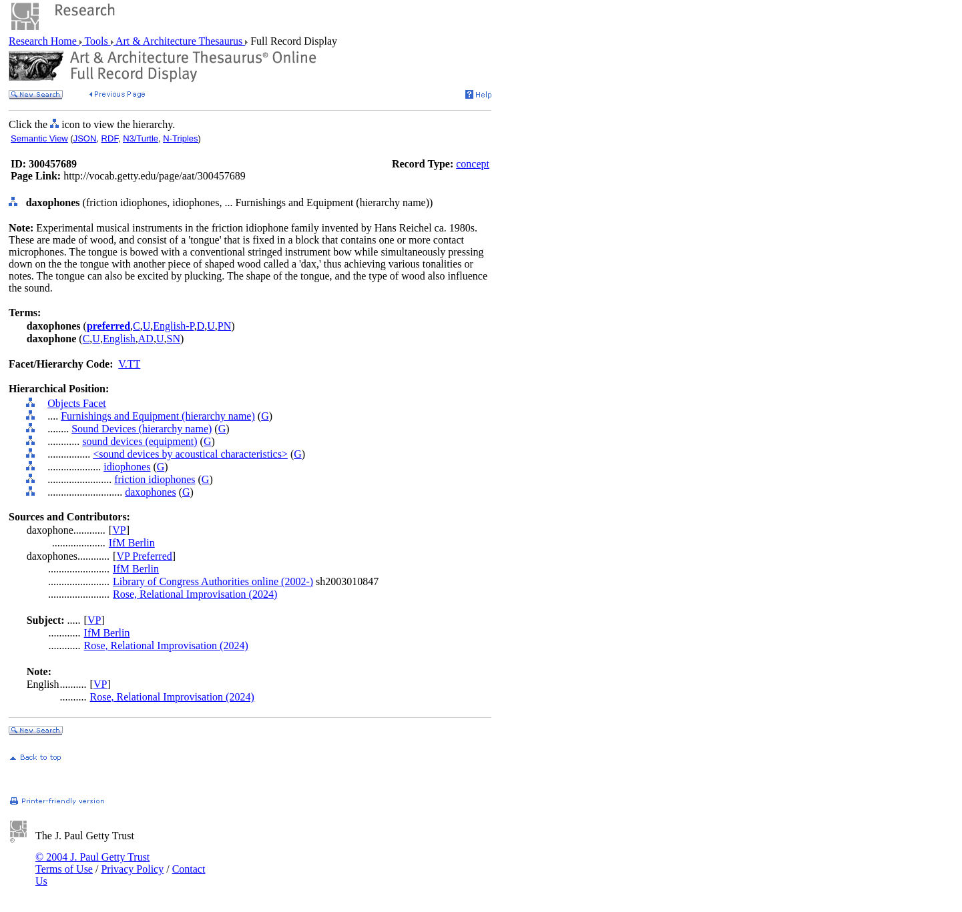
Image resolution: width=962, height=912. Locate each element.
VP (119, 530)
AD (146, 338)
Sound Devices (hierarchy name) (141, 428)
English (119, 338)
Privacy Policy (132, 869)
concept (472, 163)
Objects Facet (76, 403)
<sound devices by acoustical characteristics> (190, 454)
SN (173, 338)
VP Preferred (144, 556)
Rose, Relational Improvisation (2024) (195, 594)
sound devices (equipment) (139, 441)
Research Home (44, 41)
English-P (173, 326)
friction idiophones (154, 479)
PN (224, 326)
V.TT (129, 364)
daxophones (150, 492)
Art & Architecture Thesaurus (179, 41)
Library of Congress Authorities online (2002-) (213, 581)
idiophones (126, 466)
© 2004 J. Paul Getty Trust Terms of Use (92, 863)
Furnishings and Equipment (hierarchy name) (158, 416)
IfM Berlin (132, 542)
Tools (96, 41)
